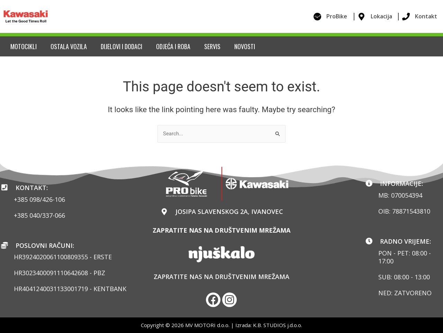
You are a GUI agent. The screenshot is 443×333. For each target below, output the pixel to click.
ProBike (336, 16)
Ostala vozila (69, 46)
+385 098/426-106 (39, 199)
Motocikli (23, 46)
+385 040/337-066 (39, 215)
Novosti (244, 46)
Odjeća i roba (173, 46)
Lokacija (381, 16)
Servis (212, 46)
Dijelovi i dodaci (121, 46)
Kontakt (426, 16)
